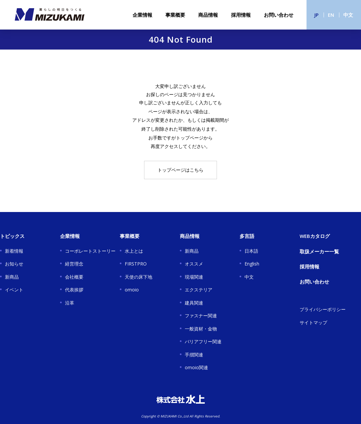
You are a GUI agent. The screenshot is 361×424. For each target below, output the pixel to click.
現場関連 (194, 277)
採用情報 (241, 14)
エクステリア (198, 289)
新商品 (12, 277)
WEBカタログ (315, 236)
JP (316, 14)
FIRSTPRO (136, 264)
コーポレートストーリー (90, 251)
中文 (348, 14)
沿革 (69, 303)
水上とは (134, 251)
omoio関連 (196, 367)
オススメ (194, 264)
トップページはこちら (180, 170)
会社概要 (74, 277)
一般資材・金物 (201, 329)
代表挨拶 (74, 289)
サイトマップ (313, 322)
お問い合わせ (278, 14)
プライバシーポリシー (323, 309)
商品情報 (208, 14)
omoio (132, 289)
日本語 (251, 251)
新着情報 (14, 251)
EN (331, 14)
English (251, 264)
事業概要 (175, 14)
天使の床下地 (138, 277)
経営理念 (74, 264)
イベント (14, 289)
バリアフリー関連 (203, 341)
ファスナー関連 (201, 315)
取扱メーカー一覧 (319, 251)
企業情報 (142, 14)
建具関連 (194, 303)
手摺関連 (194, 354)
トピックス (12, 236)
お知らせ (14, 264)
